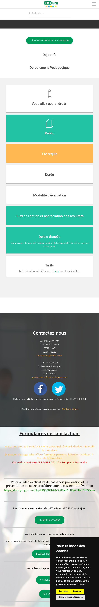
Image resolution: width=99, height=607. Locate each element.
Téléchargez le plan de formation (49, 40)
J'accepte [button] (63, 591)
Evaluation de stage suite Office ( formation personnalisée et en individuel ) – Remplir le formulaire (50, 456)
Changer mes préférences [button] (71, 597)
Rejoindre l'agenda (49, 519)
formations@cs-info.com (50, 355)
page (57, 271)
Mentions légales (70, 409)
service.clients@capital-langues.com (49, 377)
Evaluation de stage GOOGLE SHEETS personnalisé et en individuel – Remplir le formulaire (49, 448)
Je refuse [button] (77, 591)
